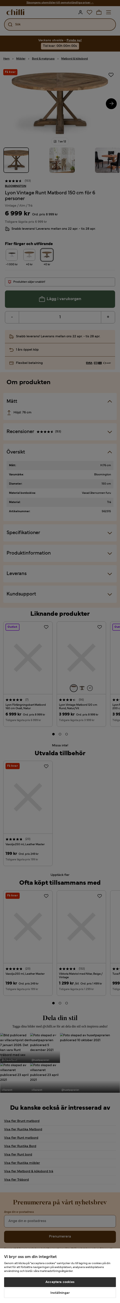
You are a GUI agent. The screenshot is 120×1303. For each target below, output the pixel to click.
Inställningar (60, 1293)
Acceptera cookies (60, 1282)
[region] (60, 1275)
